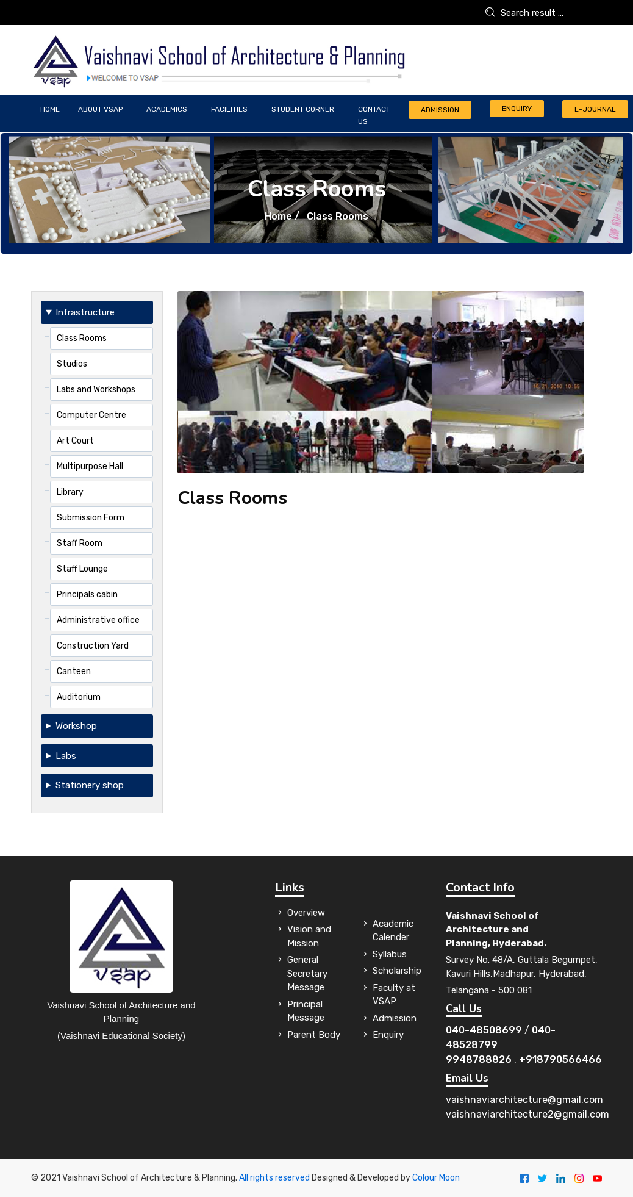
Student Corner (302, 109)
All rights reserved (274, 1178)
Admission (440, 110)
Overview (306, 912)
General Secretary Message (307, 973)
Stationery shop (89, 785)
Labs (65, 755)
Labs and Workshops (96, 389)
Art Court (75, 441)
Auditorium (79, 697)
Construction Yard (93, 646)
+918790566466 (560, 1059)
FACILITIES (229, 109)
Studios (72, 364)
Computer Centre (91, 415)
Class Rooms (82, 338)
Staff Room (79, 543)
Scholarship (397, 970)
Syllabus (390, 954)
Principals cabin (87, 594)
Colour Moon (436, 1178)
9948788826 (479, 1059)
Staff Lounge (82, 569)
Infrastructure (85, 312)
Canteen (74, 671)
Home (50, 109)
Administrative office (98, 620)
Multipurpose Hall (90, 466)
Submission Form (90, 517)
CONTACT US (374, 115)
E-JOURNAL (595, 109)
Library (70, 492)
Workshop (76, 726)
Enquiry (517, 108)
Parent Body (313, 1034)
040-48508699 (484, 1030)
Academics (166, 109)
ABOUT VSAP (100, 109)
